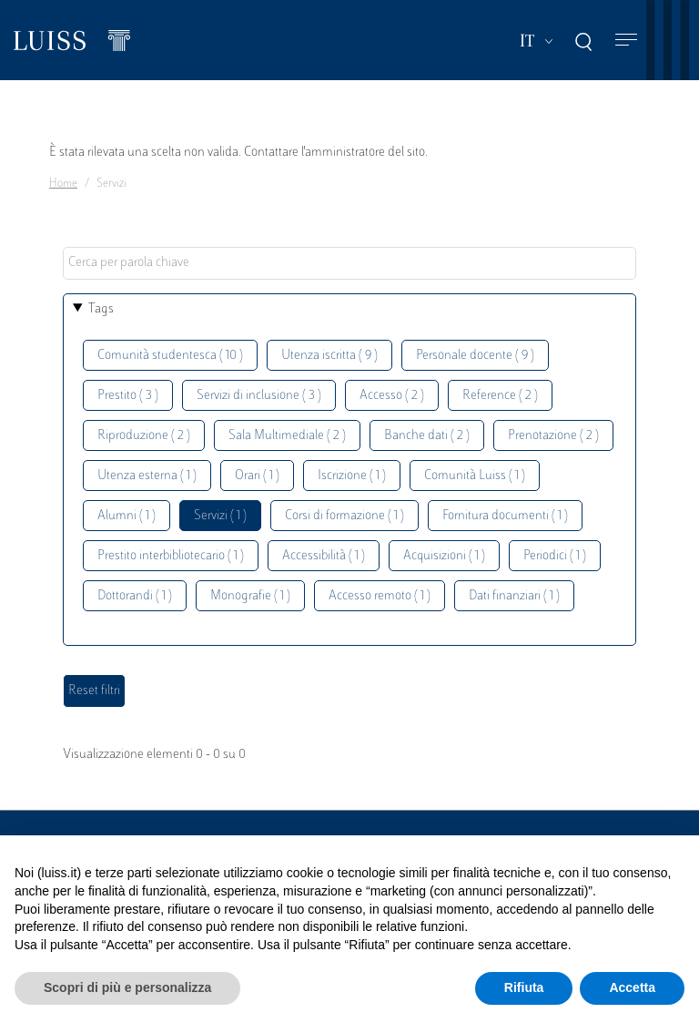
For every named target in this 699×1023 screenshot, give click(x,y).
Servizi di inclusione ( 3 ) (259, 396)
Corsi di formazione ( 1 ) (344, 516)
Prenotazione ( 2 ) (553, 436)
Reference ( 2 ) (500, 396)
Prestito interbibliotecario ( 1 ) (170, 556)
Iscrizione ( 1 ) (352, 476)
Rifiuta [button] (524, 987)
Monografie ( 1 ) (250, 596)
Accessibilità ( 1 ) (323, 556)
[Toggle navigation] (626, 40)
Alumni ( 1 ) (126, 516)
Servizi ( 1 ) (220, 516)
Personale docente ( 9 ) (475, 356)
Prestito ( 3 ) (127, 396)
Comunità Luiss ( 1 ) (474, 476)
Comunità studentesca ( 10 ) (170, 356)
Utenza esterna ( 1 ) (147, 476)
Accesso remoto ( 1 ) (380, 596)
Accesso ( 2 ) (392, 396)
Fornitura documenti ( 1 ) (505, 516)
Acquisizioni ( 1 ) (444, 556)
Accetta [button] (632, 987)
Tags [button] (101, 309)
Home (63, 184)
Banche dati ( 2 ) (427, 436)
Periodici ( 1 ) (554, 556)
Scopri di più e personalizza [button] (127, 987)
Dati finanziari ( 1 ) (514, 596)
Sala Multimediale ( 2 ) (287, 436)
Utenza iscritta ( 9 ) (329, 356)
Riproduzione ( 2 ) (143, 436)
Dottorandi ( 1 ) (134, 596)
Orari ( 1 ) (257, 476)
